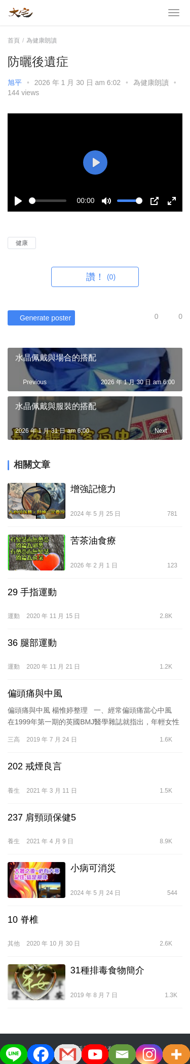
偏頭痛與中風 (35, 693)
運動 (14, 616)
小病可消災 (93, 868)
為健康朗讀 (151, 82)
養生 (14, 790)
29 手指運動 (32, 592)
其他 (14, 943)
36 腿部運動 (32, 643)
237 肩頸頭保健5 (42, 817)
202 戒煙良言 (35, 766)
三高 (14, 739)
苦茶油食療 (93, 541)
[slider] (47, 201)
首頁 (14, 40)
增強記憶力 (93, 489)
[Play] (18, 201)
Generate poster (39, 317)
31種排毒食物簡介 (107, 970)
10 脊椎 (23, 920)
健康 (22, 243)
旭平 (15, 82)
